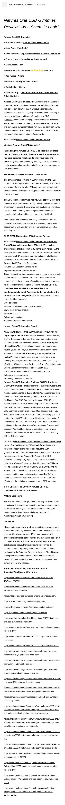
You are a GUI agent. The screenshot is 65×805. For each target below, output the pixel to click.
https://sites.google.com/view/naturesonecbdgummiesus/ (28, 607)
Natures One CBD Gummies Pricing (20, 382)
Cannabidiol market (16, 292)
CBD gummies (38, 180)
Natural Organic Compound (34, 59)
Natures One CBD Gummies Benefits (21, 326)
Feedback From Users (40, 445)
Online (22, 87)
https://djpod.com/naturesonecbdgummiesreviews (25, 613)
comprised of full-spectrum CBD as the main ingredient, (31, 249)
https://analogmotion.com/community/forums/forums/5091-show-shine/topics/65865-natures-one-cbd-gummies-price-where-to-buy (32, 735)
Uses (34, 285)
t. (4, 5)
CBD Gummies (42, 43)
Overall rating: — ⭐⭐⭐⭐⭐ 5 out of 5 (34, 70)
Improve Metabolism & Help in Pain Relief (40, 54)
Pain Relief (22, 48)
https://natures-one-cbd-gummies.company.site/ (25, 601)
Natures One (29, 43)
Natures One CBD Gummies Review (33, 140)
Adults (21, 76)
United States (31, 81)
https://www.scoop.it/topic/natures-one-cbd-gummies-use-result (31, 646)
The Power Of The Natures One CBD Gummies (25, 174)
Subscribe (41, 5)
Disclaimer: (9, 521)
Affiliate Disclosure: (13, 496)
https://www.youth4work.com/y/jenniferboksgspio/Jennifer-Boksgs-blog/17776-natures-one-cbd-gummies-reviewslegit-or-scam (31, 779)
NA (21, 65)
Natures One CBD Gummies (21, 5)
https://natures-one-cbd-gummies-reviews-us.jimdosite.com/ (30, 596)
